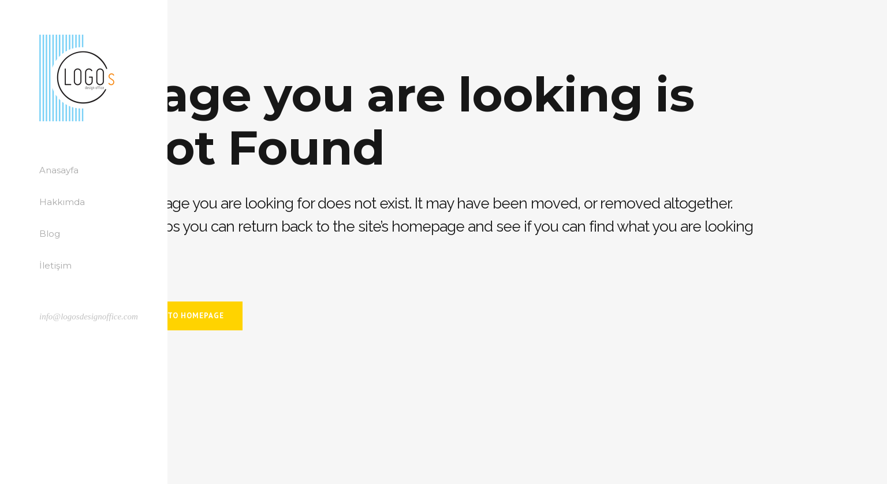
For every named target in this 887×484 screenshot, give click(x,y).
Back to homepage (184, 316)
